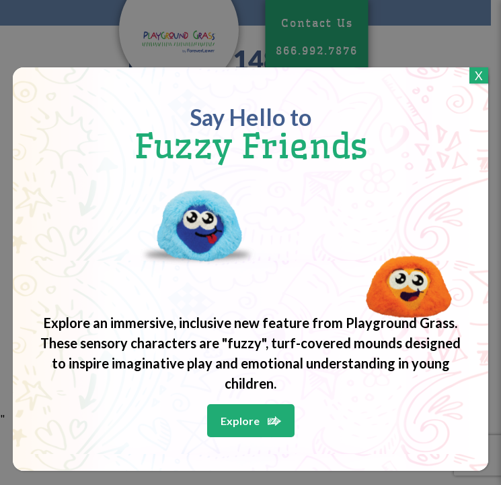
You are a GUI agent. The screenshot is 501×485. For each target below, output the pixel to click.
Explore (240, 420)
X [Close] (479, 75)
